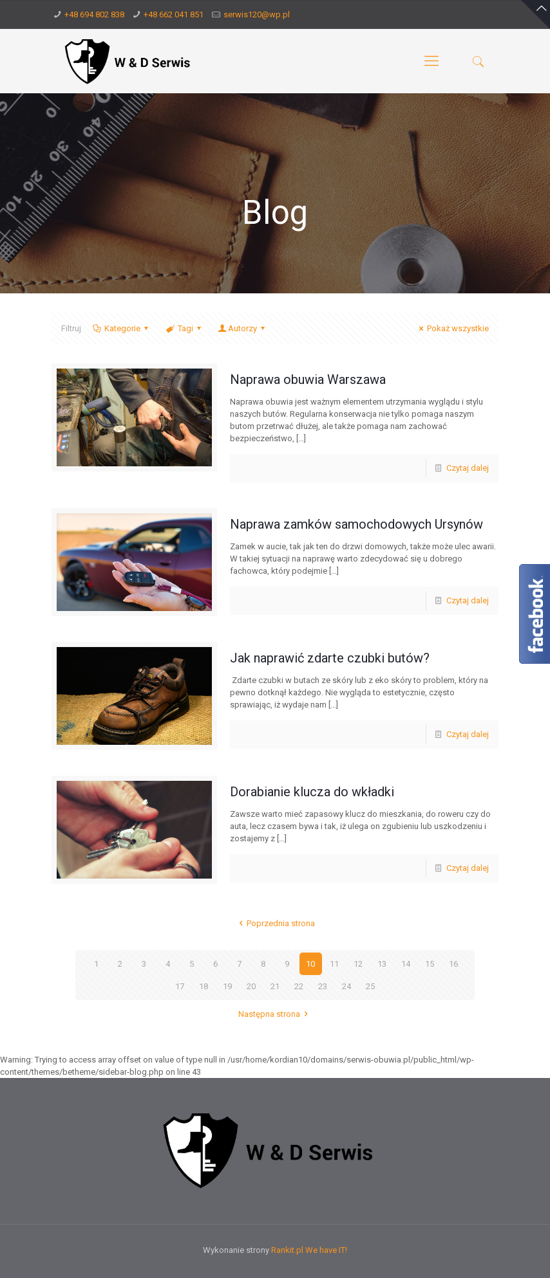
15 (429, 964)
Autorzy (242, 328)
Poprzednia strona (275, 923)
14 (405, 964)
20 (251, 986)
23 (322, 986)
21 (275, 986)
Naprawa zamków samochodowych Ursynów (356, 524)
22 (298, 986)
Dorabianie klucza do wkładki (312, 791)
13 (381, 964)
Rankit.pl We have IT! (309, 1250)
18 (203, 986)
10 (310, 964)
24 (346, 986)
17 (179, 986)
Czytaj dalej (467, 468)
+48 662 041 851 (174, 14)
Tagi (184, 328)
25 (370, 986)
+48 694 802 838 (94, 14)
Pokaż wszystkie (452, 328)
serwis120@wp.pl (256, 14)
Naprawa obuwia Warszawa (308, 379)
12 (358, 964)
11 (334, 964)
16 (453, 964)
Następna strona (275, 1014)
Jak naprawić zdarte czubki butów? (330, 658)
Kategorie (121, 328)
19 (227, 986)
